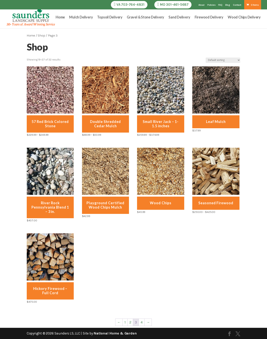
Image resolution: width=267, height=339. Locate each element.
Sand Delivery (179, 17)
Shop (41, 35)
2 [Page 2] (130, 322)
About (201, 5)
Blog (227, 5)
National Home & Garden (115, 333)
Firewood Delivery (209, 17)
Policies (211, 5)
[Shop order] (223, 60)
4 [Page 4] (142, 322)
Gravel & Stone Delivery (145, 17)
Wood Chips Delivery (244, 17)
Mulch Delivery (81, 17)
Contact (237, 5)
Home (60, 17)
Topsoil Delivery (109, 17)
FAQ (220, 5)
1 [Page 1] (125, 322)
